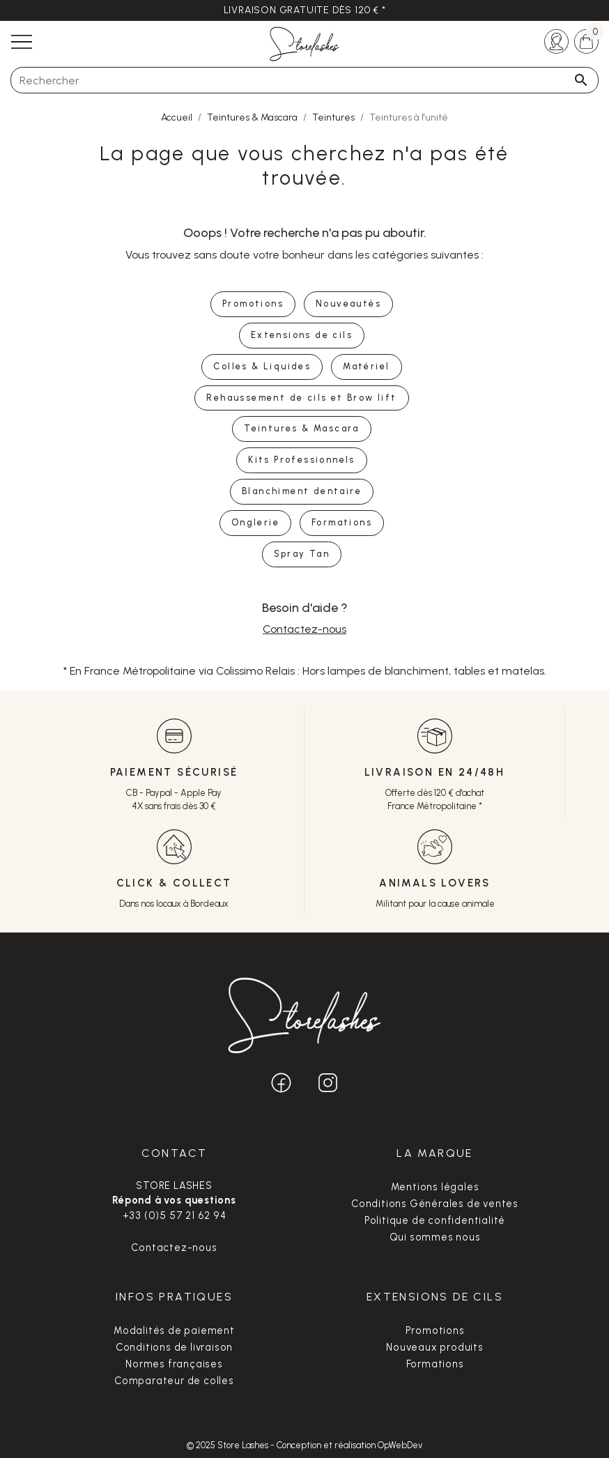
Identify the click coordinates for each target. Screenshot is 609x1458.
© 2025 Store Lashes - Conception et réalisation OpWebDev (304, 1445)
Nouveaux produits (435, 1347)
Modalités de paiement (174, 1330)
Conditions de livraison (174, 1347)
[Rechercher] (304, 80)
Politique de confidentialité (434, 1220)
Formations (435, 1364)
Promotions (435, 1330)
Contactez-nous (304, 629)
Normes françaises (174, 1364)
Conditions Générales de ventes (434, 1203)
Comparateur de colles (174, 1380)
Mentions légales (435, 1187)
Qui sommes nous (435, 1237)
